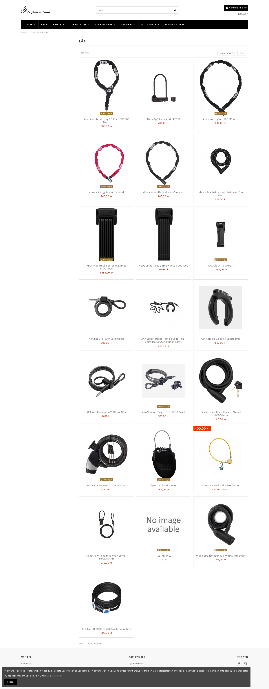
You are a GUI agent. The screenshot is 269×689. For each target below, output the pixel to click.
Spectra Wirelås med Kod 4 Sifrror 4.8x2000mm (106, 557)
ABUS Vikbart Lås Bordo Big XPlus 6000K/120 (106, 267)
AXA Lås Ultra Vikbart (220, 265)
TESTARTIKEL (163, 555)
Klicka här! (57, 675)
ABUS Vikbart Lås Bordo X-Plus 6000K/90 (163, 265)
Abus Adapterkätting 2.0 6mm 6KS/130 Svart (106, 121)
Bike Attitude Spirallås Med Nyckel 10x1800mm (221, 414)
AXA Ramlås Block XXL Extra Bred (221, 338)
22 (241, 53)
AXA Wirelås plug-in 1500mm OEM (107, 412)
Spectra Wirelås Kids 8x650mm (220, 485)
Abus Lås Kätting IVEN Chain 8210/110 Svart (221, 194)
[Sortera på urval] (227, 53)
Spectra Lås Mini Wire (163, 485)
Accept (10, 682)
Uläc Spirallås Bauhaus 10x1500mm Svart (220, 555)
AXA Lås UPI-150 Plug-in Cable (106, 338)
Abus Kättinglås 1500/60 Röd (106, 192)
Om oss (27, 663)
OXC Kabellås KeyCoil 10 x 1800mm (106, 485)
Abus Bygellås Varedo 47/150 (164, 119)
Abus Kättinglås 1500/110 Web (220, 119)
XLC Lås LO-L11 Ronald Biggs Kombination (106, 629)
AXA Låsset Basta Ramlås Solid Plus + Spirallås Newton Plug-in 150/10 (163, 340)
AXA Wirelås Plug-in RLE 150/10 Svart (163, 412)
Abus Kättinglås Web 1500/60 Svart (163, 192)
